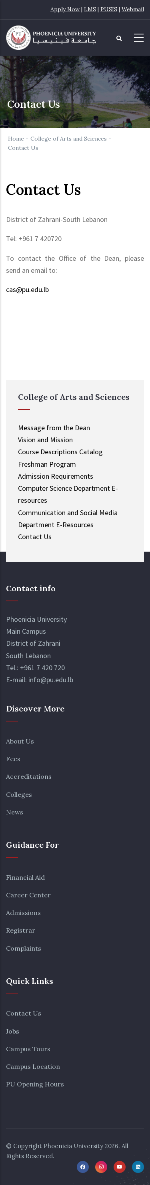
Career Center (28, 895)
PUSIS (108, 9)
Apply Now (65, 9)
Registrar (20, 930)
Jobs (12, 1031)
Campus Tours (28, 1049)
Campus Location (33, 1066)
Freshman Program (47, 464)
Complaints (23, 948)
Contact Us (23, 1013)
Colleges (19, 794)
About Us (20, 741)
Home (16, 138)
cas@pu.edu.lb (27, 289)
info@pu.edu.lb (50, 679)
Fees (13, 759)
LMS (90, 9)
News (14, 812)
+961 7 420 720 (42, 667)
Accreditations (29, 776)
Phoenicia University (73, 1146)
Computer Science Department (64, 488)
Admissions (23, 913)
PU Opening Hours (35, 1084)
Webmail (133, 9)
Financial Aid (25, 877)
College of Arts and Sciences (68, 138)
